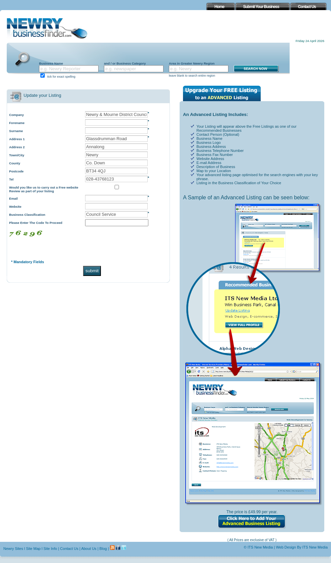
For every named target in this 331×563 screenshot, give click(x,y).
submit (92, 270)
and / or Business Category (125, 63)
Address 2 (17, 147)
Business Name (51, 63)
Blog (103, 549)
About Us (88, 549)
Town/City (16, 155)
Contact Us (69, 549)
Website (15, 206)
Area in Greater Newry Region (192, 63)
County (14, 163)
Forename (17, 123)
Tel (11, 179)
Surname (16, 131)
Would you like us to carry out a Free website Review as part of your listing (43, 189)
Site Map (33, 549)
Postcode (16, 171)
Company (16, 115)
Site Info (50, 549)
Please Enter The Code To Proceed (35, 223)
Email (13, 198)
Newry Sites (13, 549)
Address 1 (17, 139)
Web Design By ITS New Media (302, 547)
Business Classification (27, 214)
